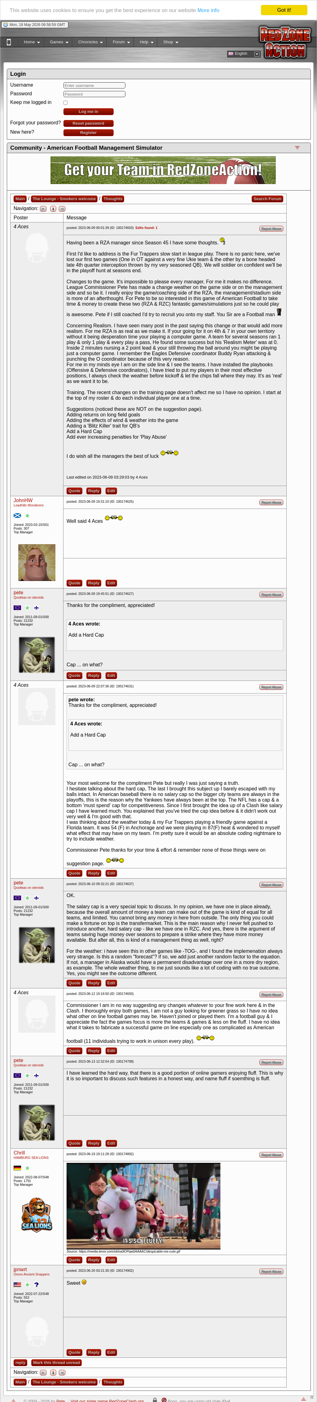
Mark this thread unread (56, 1362)
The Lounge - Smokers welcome (64, 198)
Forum (118, 43)
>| (62, 209)
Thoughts (113, 198)
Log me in (88, 111)
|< (43, 209)
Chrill (19, 1152)
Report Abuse (271, 228)
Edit (111, 490)
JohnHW (23, 500)
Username (21, 85)
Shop (167, 43)
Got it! (284, 10)
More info (208, 10)
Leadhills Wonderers (29, 505)
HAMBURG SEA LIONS (31, 1157)
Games (55, 43)
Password (21, 93)
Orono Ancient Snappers (32, 1274)
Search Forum (267, 198)
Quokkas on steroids (29, 597)
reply (20, 1362)
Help (143, 43)
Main (20, 198)
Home (28, 43)
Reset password (88, 123)
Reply (93, 490)
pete (18, 592)
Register (88, 132)
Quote (74, 490)
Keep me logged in (30, 102)
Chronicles (87, 43)
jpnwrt (20, 1269)
